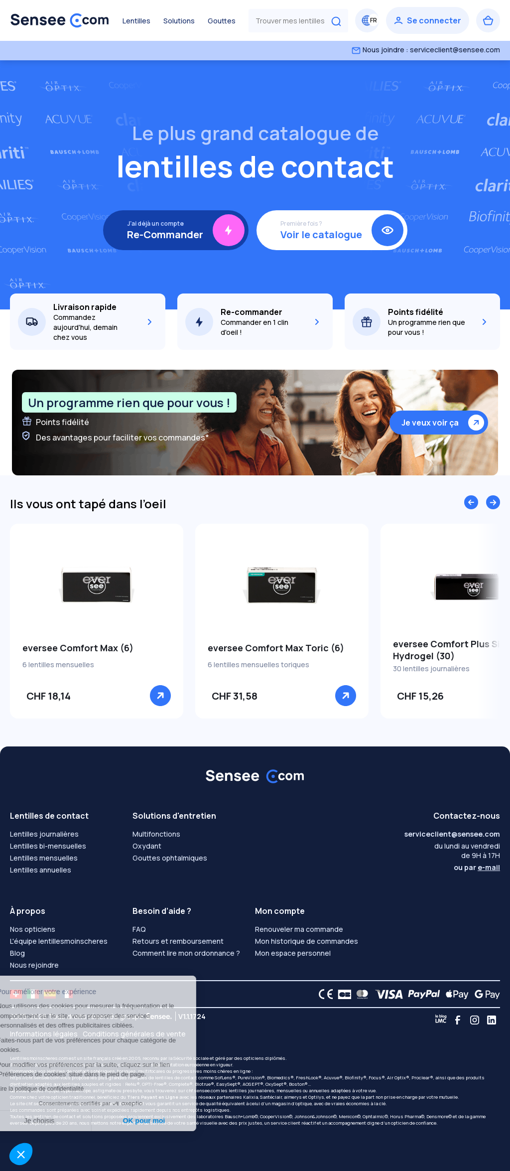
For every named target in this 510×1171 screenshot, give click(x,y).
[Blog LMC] (441, 1020)
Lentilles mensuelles (44, 858)
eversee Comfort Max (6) (77, 648)
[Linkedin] (492, 1020)
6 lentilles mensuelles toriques (258, 664)
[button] (21, 1154)
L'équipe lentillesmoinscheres (59, 941)
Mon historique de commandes (306, 941)
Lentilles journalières (44, 834)
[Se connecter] (427, 20)
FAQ (139, 929)
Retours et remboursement (178, 941)
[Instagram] (475, 1020)
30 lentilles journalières (431, 668)
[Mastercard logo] (360, 994)
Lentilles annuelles (40, 870)
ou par (477, 867)
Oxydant (146, 846)
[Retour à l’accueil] (60, 20)
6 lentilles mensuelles (58, 664)
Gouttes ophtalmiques (169, 858)
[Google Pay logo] (484, 994)
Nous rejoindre (34, 965)
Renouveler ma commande (299, 929)
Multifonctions (156, 834)
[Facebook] (458, 1020)
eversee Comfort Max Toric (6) (276, 648)
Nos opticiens (32, 929)
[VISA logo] (386, 994)
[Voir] (160, 695)
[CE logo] (323, 994)
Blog (17, 953)
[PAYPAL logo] (422, 994)
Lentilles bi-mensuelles (48, 846)
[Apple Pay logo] (454, 994)
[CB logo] (342, 994)
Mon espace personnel (293, 953)
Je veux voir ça (430, 422)
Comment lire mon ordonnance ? (186, 953)
